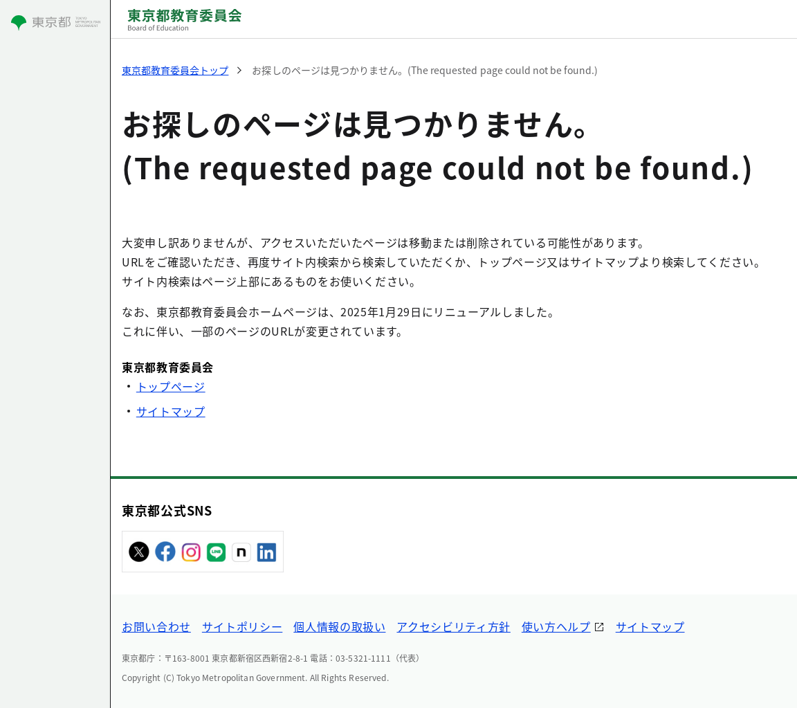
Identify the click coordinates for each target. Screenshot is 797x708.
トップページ (170, 386)
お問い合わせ (156, 626)
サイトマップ (170, 411)
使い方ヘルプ (556, 626)
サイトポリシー (242, 626)
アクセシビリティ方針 (453, 626)
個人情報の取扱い (339, 626)
